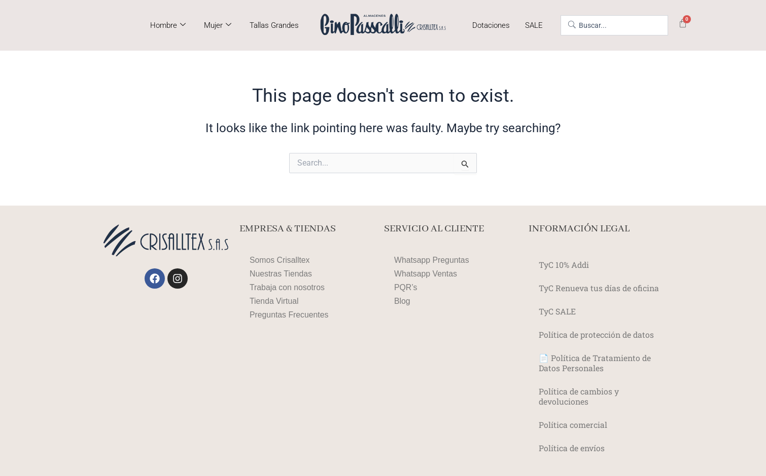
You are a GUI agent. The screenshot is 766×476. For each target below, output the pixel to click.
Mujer (217, 25)
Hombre (168, 25)
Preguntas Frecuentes (289, 314)
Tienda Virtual (274, 301)
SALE (534, 25)
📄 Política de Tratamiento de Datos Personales (595, 362)
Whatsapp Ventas (426, 273)
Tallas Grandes (274, 25)
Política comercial (573, 424)
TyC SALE (557, 311)
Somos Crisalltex (280, 260)
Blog (402, 301)
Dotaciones (491, 25)
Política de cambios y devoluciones (579, 396)
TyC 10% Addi (564, 264)
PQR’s (405, 287)
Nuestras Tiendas (281, 273)
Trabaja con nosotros (288, 287)
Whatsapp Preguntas (432, 260)
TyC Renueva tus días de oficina (600, 288)
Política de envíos (572, 448)
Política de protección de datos (597, 334)
